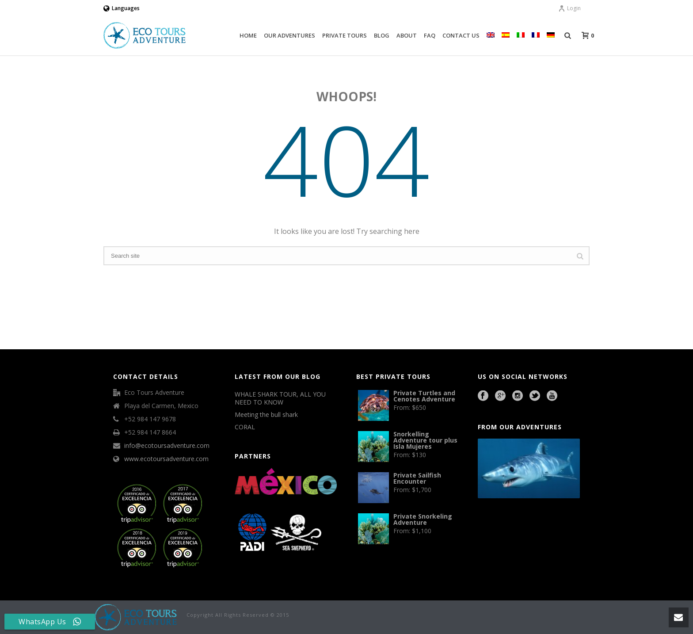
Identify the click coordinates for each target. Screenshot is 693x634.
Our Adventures (289, 35)
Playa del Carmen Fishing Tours (540, 535)
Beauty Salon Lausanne (532, 547)
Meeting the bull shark (266, 415)
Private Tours (344, 35)
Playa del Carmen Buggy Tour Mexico (498, 522)
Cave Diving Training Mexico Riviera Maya (540, 522)
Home (248, 35)
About (406, 35)
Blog (381, 35)
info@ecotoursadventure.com (166, 446)
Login (569, 8)
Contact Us (461, 35)
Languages (121, 8)
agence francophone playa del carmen (503, 535)
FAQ (429, 35)
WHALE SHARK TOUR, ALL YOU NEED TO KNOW (280, 398)
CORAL (245, 427)
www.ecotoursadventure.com (166, 459)
